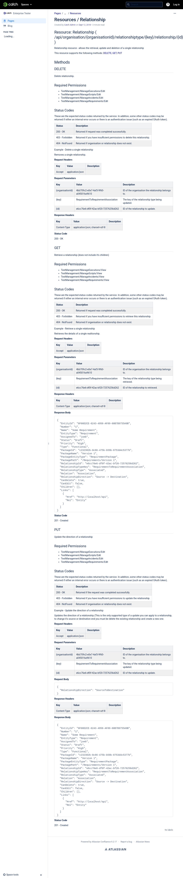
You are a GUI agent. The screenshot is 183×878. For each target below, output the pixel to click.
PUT (120, 53)
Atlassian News (143, 842)
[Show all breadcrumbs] (65, 13)
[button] (168, 4)
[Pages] (24, 20)
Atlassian (115, 849)
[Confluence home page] (11, 4)
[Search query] (144, 4)
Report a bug (126, 842)
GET (114, 53)
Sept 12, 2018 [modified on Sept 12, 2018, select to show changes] (85, 25)
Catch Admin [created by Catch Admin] (70, 25)
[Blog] (24, 25)
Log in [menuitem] (176, 4)
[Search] (128, 4)
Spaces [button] (25, 4)
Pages (57, 13)
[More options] (175, 13)
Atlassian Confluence (101, 842)
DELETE (107, 53)
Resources (75, 13)
